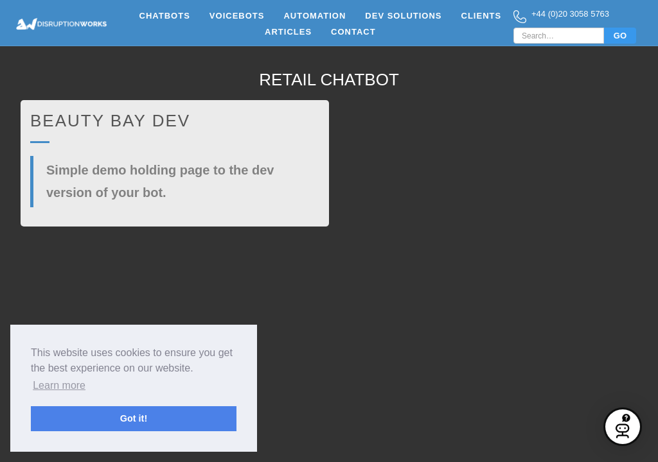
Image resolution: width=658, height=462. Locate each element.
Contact (353, 32)
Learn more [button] (59, 385)
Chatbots (164, 16)
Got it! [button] (133, 418)
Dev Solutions (403, 16)
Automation (314, 16)
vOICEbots (237, 16)
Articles (288, 32)
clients (481, 16)
